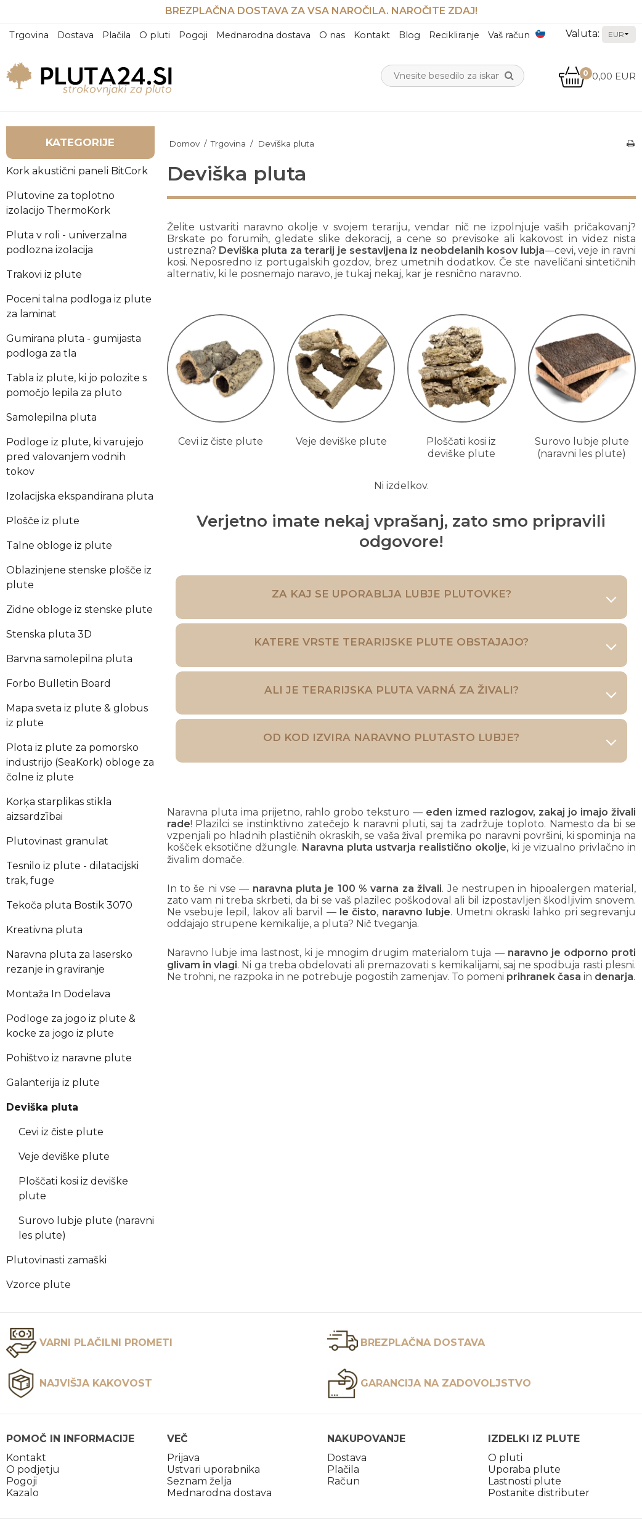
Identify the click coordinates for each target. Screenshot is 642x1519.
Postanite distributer (539, 1493)
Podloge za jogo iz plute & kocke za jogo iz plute (71, 1026)
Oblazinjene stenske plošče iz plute (79, 577)
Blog (409, 35)
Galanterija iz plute (53, 1082)
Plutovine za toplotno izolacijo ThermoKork (60, 203)
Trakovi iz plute (44, 274)
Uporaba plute (524, 1469)
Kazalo (22, 1493)
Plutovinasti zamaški (56, 1260)
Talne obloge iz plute (59, 545)
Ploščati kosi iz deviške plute (73, 1188)
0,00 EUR (597, 76)
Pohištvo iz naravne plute (69, 1058)
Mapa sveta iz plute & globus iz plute (77, 715)
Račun (343, 1481)
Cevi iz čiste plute (61, 1132)
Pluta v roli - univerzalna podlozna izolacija (66, 242)
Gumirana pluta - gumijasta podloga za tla (73, 346)
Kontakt (372, 35)
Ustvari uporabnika (213, 1469)
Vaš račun (509, 35)
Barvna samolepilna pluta (69, 659)
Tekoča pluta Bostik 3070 (69, 905)
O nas (332, 35)
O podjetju (33, 1469)
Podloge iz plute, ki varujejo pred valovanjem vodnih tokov (75, 456)
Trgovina (29, 35)
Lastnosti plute (524, 1481)
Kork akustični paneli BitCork (77, 171)
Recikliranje (454, 35)
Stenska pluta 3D (49, 634)
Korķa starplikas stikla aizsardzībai (59, 809)
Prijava (183, 1458)
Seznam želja (199, 1481)
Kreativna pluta (44, 930)
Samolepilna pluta (51, 417)
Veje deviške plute (64, 1156)
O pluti (154, 35)
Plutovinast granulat (57, 841)
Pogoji (193, 35)
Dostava (75, 35)
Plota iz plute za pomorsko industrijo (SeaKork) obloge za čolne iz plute (80, 762)
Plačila (116, 35)
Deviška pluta (42, 1107)
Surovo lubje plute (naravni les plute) (86, 1228)
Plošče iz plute (42, 521)
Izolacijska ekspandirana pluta (79, 496)
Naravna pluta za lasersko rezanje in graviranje (69, 962)
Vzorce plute (38, 1284)
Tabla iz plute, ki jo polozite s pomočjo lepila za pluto (76, 385)
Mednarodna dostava (263, 35)
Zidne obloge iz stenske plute (79, 609)
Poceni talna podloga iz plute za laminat (79, 306)
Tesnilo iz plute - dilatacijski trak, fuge (72, 873)
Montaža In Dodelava (58, 994)
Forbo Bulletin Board (58, 683)
